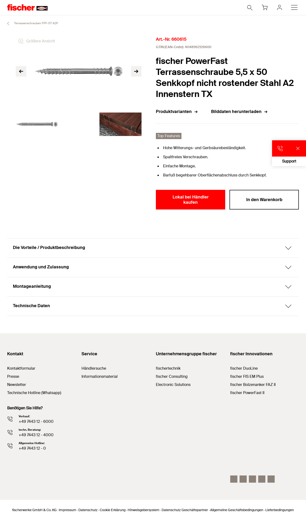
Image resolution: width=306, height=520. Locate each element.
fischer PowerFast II (247, 392)
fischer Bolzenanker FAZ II (253, 384)
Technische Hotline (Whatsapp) (34, 392)
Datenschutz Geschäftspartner (185, 510)
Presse (13, 376)
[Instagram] (233, 479)
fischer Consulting (172, 376)
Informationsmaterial (100, 376)
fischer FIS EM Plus (247, 376)
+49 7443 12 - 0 (32, 448)
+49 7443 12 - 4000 (36, 434)
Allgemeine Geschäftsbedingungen (236, 510)
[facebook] (261, 479)
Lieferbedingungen (279, 510)
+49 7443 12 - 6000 (36, 421)
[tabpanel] (37, 124)
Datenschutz (88, 510)
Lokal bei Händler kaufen (191, 199)
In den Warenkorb (264, 200)
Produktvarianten (177, 111)
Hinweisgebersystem (143, 510)
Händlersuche (94, 368)
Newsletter (16, 384)
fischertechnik (168, 368)
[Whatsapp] (271, 479)
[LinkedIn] (243, 479)
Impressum (67, 510)
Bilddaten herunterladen (239, 111)
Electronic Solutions (173, 384)
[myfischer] (279, 7)
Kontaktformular (21, 368)
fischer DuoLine (244, 368)
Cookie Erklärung (113, 510)
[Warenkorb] (265, 7)
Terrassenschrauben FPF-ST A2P (30, 23)
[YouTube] (252, 479)
